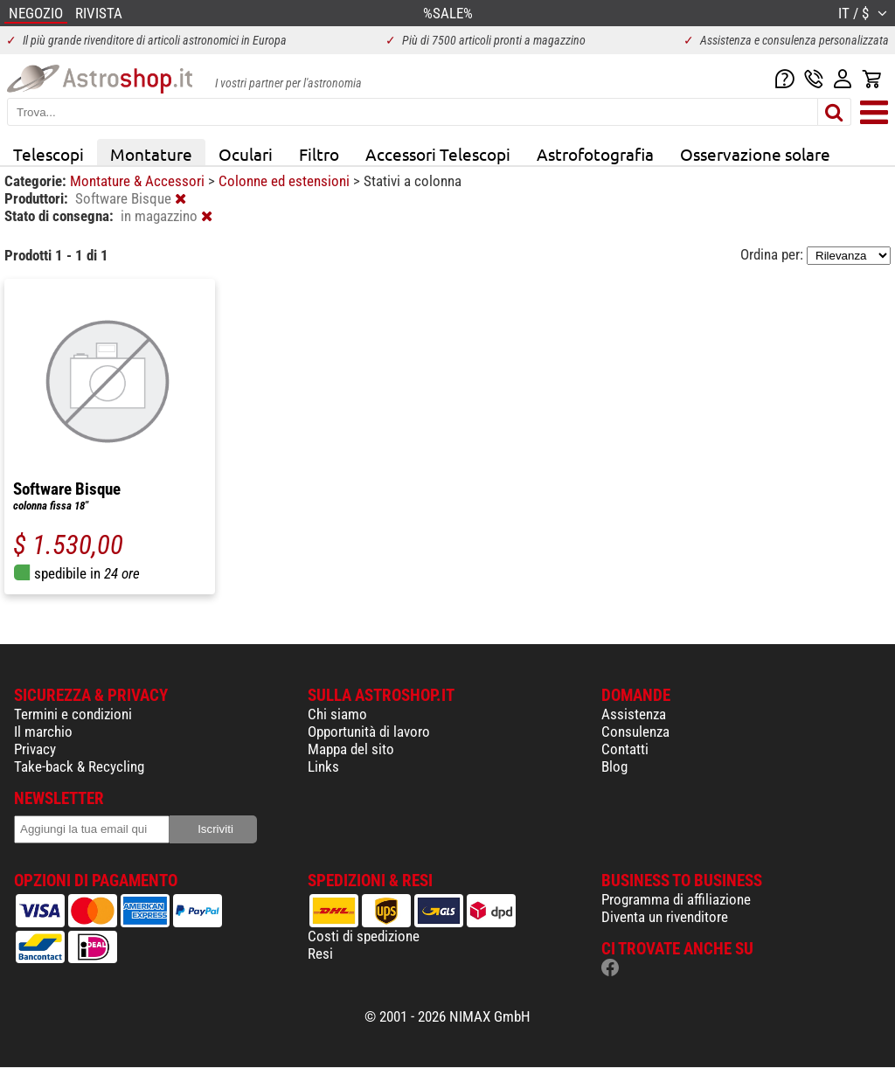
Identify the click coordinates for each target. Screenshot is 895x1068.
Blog (614, 766)
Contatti (625, 749)
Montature (151, 153)
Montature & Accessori (139, 181)
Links (323, 766)
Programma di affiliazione (676, 899)
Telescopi (48, 153)
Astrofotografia (595, 153)
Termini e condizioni (73, 714)
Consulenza (635, 731)
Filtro (319, 153)
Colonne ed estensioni (286, 181)
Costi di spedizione (364, 936)
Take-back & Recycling (79, 766)
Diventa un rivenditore (664, 917)
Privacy (35, 749)
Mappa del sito (351, 749)
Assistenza (633, 714)
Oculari (246, 153)
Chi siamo (337, 714)
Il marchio (43, 731)
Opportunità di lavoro (369, 731)
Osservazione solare (755, 153)
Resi (320, 953)
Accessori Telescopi (437, 153)
